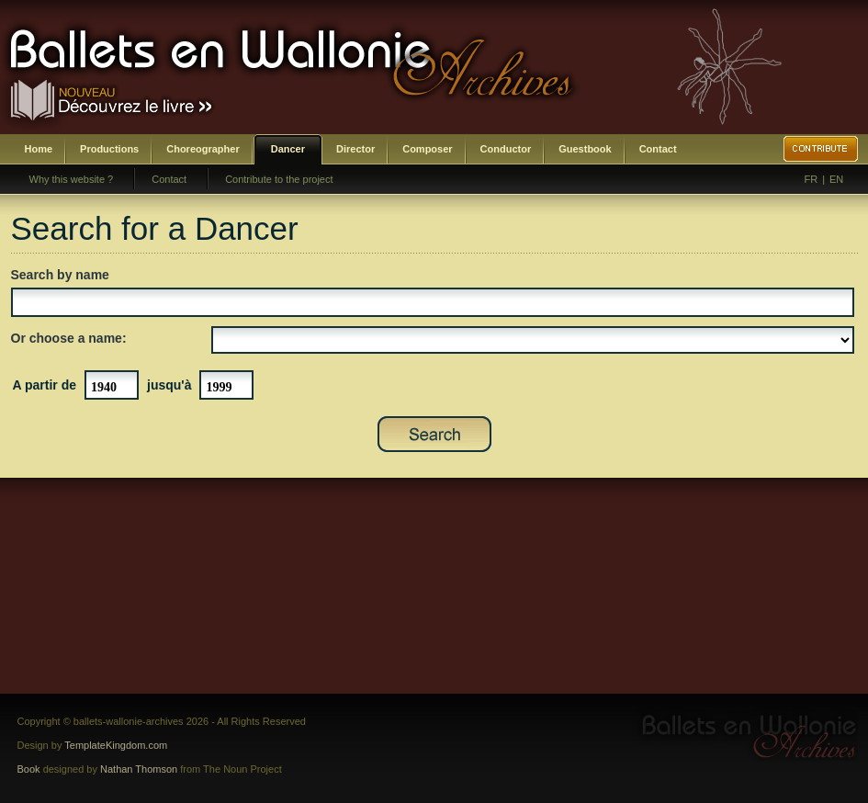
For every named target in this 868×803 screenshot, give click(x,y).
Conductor (506, 148)
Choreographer (202, 148)
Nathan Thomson (138, 769)
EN (836, 179)
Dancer (288, 148)
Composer (427, 148)
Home (39, 148)
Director (355, 148)
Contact (658, 148)
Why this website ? (71, 179)
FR (811, 179)
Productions (109, 148)
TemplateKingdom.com (115, 745)
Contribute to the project (279, 179)
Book (28, 769)
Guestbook (584, 148)
